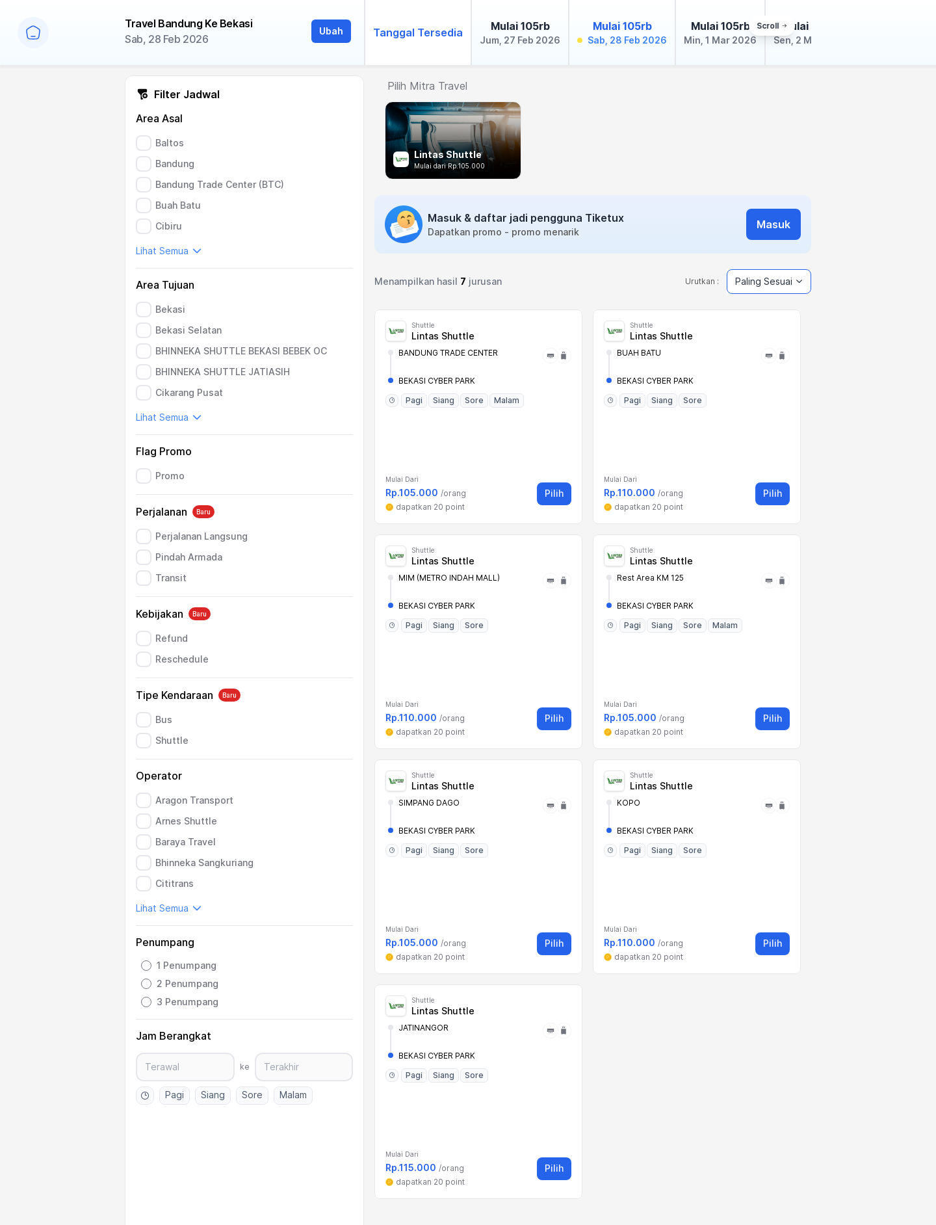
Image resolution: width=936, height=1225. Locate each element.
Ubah (331, 30)
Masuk (773, 224)
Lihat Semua (169, 250)
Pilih (554, 493)
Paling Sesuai (769, 281)
